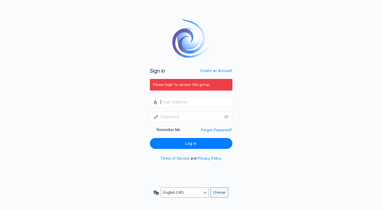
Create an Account (216, 71)
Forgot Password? (216, 130)
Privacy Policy (210, 158)
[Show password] (227, 117)
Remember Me (168, 130)
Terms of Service (174, 158)
